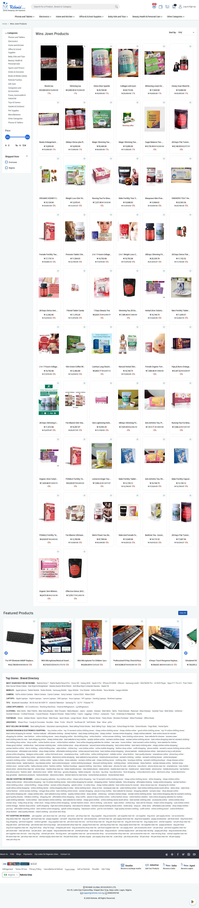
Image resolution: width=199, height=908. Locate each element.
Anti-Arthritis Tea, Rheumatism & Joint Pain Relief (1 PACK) (154, 479)
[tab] (16, 156)
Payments (27, 854)
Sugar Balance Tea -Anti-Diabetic (154, 142)
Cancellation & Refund (53, 869)
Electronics (45, 16)
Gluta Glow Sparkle (102, 86)
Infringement (7, 869)
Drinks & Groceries (16, 72)
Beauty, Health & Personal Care (147, 16)
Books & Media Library (17, 76)
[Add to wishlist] (34, 621)
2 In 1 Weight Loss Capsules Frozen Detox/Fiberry (128, 254)
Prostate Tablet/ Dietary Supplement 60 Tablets (75, 254)
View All (183, 613)
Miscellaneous (14, 114)
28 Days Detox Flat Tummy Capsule (181, 254)
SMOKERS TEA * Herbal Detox (181, 198)
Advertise (152, 866)
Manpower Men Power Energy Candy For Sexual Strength (154, 198)
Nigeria (12, 167)
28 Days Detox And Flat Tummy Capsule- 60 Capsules (48, 310)
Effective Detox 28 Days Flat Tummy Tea (75, 591)
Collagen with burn (128, 86)
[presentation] (192, 643)
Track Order (70, 869)
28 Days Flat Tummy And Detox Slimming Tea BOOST (181, 142)
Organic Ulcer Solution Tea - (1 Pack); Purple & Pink (48, 479)
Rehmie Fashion (15, 80)
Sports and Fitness (16, 68)
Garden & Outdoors (16, 106)
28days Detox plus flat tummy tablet (75, 142)
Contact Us (65, 854)
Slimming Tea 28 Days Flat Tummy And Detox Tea (128, 310)
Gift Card (12, 84)
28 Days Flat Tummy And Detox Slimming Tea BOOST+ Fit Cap (181, 535)
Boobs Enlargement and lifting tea (48, 142)
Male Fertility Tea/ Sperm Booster (128, 198)
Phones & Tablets (15, 122)
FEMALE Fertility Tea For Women (75, 479)
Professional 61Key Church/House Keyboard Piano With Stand (128, 660)
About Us (4, 854)
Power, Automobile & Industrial (17, 97)
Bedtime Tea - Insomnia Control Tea (154, 535)
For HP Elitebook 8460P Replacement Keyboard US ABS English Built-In (20, 660)
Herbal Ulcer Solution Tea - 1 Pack (154, 310)
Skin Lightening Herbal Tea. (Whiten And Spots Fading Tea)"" (101, 422)
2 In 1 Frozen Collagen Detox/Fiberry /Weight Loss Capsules (48, 366)
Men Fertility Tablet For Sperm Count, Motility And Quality (181, 310)
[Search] (75, 7)
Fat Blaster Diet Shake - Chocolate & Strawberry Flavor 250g (75, 422)
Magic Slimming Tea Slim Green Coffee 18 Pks (128, 142)
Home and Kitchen (65, 16)
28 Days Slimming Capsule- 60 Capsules (48, 422)
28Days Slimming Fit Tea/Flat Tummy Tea (128, 422)
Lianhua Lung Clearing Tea (101, 366)
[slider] (7, 137)
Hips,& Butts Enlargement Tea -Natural (181, 366)
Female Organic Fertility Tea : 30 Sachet (154, 366)
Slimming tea (75, 86)
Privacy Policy (35, 869)
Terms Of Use (21, 869)
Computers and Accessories (14, 89)
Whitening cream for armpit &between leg (154, 86)
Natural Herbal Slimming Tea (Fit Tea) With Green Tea (128, 366)
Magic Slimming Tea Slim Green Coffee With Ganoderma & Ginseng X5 (101, 142)
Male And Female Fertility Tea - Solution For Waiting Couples (128, 535)
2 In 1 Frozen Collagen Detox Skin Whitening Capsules (101, 254)
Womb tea (49, 86)
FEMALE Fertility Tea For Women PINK (48, 535)
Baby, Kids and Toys (118, 16)
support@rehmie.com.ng (93, 893)
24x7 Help (106, 869)
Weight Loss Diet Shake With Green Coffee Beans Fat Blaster (75, 198)
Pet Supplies (13, 110)
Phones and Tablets (24, 16)
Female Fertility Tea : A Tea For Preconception (48, 254)
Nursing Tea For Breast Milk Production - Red (181, 422)
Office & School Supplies (91, 16)
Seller (170, 866)
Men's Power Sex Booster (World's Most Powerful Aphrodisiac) (101, 535)
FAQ (12, 854)
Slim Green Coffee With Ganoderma (75, 366)
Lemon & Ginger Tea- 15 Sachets (101, 479)
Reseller (95, 869)
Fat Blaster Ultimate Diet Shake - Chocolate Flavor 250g (75, 535)
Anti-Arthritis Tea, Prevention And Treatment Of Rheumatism (154, 422)
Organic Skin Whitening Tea (48, 591)
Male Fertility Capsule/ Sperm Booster (181, 479)
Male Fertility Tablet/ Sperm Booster (128, 479)
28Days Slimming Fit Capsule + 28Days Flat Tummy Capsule (154, 254)
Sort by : (173, 32)
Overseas (13, 162)
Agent (188, 866)
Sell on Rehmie (83, 869)
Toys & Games (14, 102)
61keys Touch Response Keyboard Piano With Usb (164, 660)
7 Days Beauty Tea (102, 310)
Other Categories (175, 16)
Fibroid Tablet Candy (75, 310)
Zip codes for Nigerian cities (46, 854)
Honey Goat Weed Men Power (181, 86)
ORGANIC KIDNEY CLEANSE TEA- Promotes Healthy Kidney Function (48, 198)
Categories (12, 33)
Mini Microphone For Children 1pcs (92, 660)
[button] (185, 32)
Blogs (18, 854)
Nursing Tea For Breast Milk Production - (101, 198)
